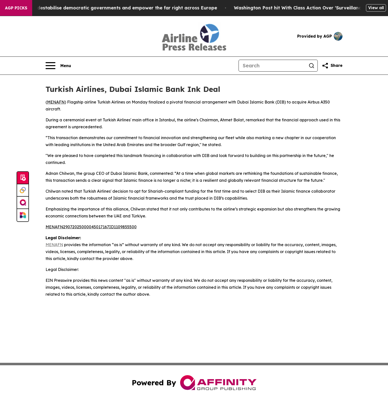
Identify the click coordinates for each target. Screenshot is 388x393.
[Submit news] (22, 178)
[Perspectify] (22, 190)
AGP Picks (16, 7)
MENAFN (56, 102)
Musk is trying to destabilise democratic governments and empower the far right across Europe (114, 8)
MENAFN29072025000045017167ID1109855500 (91, 226)
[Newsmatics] (22, 215)
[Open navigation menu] (58, 66)
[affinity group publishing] (22, 203)
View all (376, 7)
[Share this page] (332, 66)
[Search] (272, 65)
